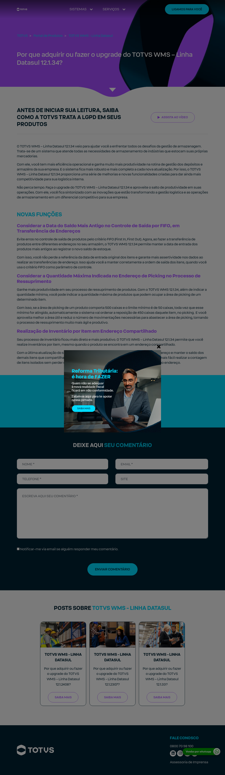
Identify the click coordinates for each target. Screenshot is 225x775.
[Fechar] (158, 346)
